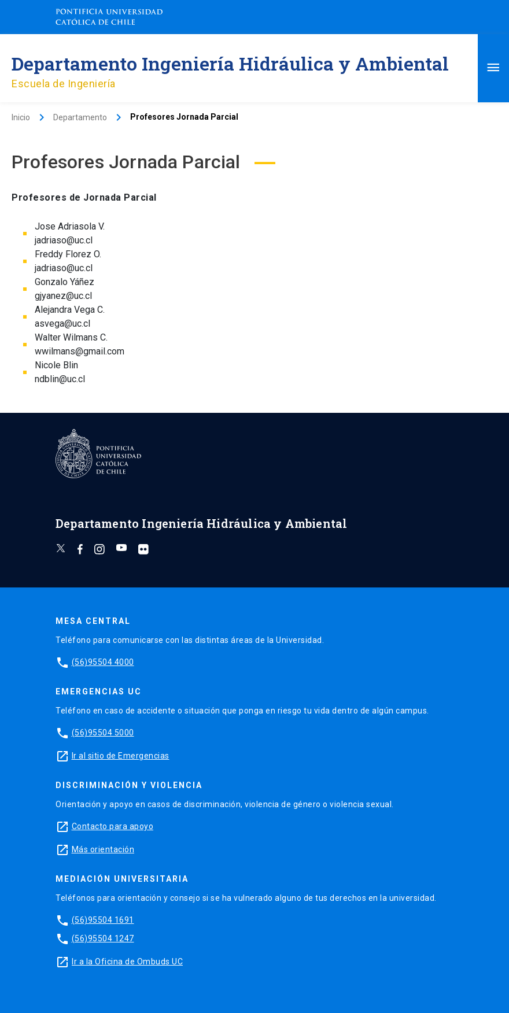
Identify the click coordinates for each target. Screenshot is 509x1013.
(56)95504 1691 (103, 920)
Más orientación (103, 849)
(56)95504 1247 (103, 938)
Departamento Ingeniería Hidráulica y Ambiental (230, 63)
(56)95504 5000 (103, 732)
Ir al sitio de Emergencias (120, 755)
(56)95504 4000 (103, 662)
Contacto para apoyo (113, 826)
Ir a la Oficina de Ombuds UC (127, 961)
